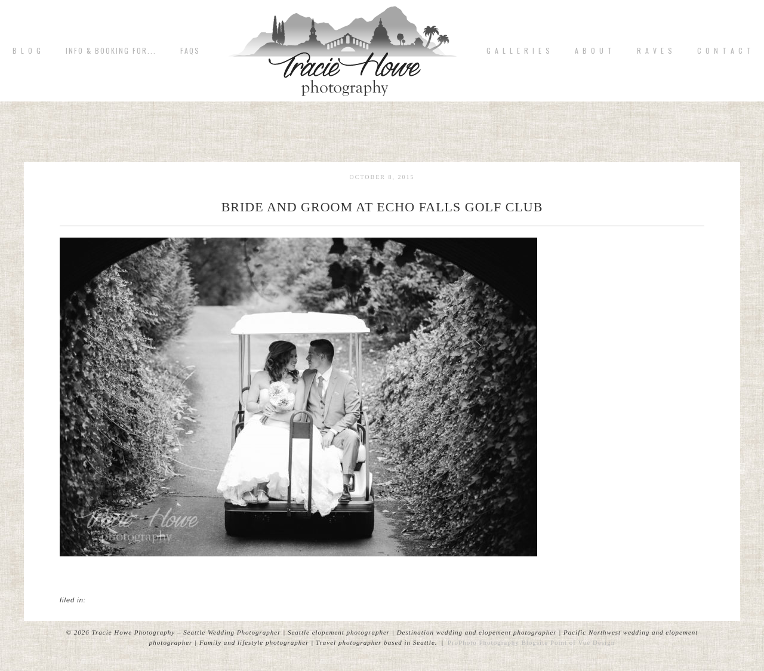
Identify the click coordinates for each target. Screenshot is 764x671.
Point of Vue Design (582, 642)
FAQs (190, 50)
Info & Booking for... (111, 50)
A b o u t (594, 50)
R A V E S (655, 50)
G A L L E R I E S (518, 50)
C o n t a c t (724, 50)
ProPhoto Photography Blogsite (498, 642)
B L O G (27, 50)
